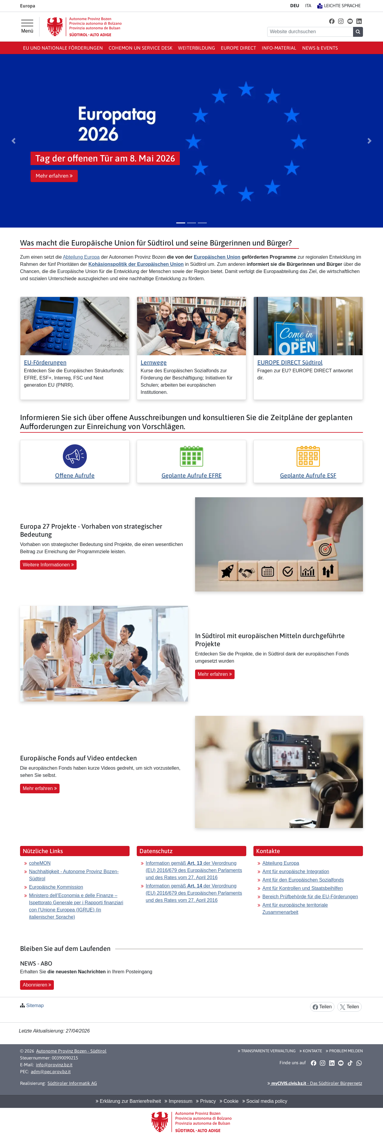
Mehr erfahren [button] (54, 176)
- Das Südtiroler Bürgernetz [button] (315, 1083)
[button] (331, 21)
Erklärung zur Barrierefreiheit (128, 1101)
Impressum (178, 1101)
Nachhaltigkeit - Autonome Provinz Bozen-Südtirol (74, 875)
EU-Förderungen (45, 362)
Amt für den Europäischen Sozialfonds (303, 879)
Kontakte (311, 1050)
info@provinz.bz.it (54, 1064)
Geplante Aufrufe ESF (308, 475)
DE (294, 5)
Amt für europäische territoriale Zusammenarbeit (295, 908)
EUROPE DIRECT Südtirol (290, 362)
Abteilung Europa (81, 257)
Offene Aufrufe (75, 475)
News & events (320, 48)
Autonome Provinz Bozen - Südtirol (71, 1050)
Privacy (206, 1101)
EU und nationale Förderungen (63, 48)
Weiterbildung (196, 48)
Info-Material (279, 48)
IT (308, 5)
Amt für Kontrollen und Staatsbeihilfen (302, 888)
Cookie (229, 1101)
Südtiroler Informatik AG (72, 1083)
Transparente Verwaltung (267, 1050)
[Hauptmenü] (27, 27)
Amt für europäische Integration (295, 871)
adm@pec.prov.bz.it (51, 1071)
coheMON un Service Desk (140, 48)
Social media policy (264, 1101)
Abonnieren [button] (37, 984)
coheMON (40, 863)
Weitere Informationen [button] (48, 564)
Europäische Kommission (56, 887)
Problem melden (344, 1050)
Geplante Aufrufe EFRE (192, 475)
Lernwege (154, 362)
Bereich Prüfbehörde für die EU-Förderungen (310, 896)
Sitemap (35, 1005)
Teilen (322, 1007)
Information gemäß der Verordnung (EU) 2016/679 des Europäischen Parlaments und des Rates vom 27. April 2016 (194, 870)
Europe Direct (238, 48)
